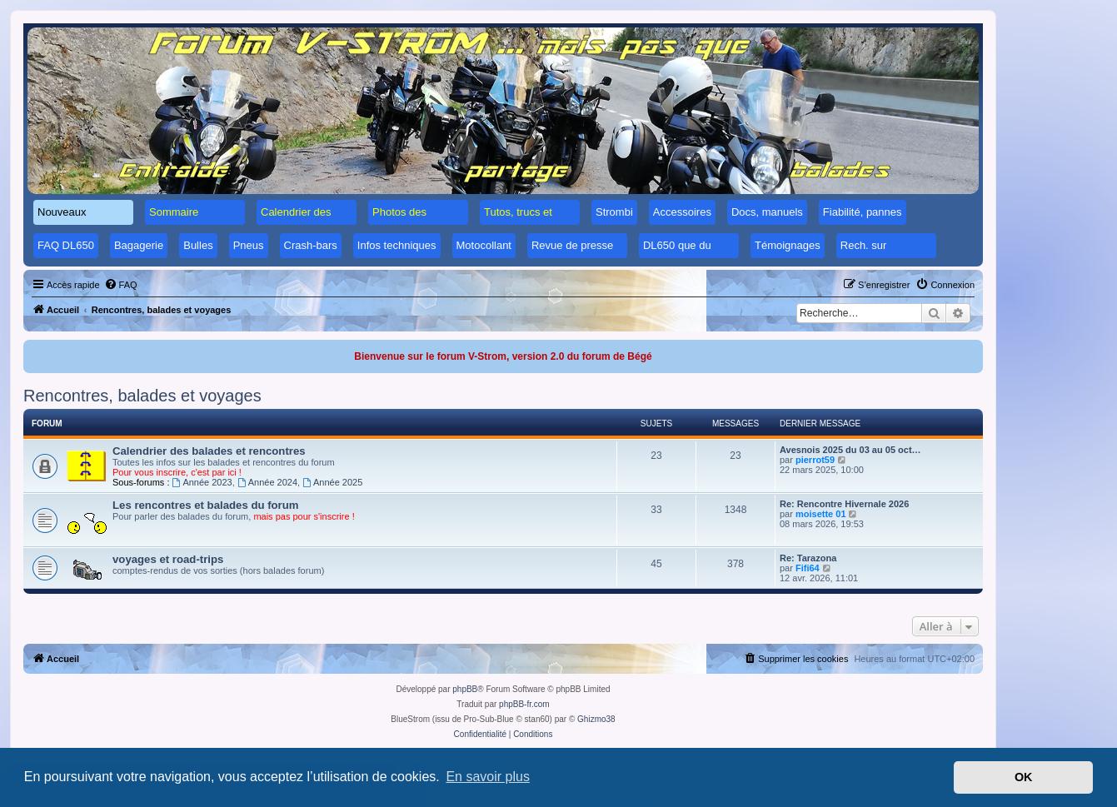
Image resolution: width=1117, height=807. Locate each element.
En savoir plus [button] (488, 777)
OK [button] (1024, 777)
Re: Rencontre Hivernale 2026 (844, 504)
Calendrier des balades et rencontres (209, 451)
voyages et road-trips (167, 559)
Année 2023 (202, 482)
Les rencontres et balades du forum (205, 505)
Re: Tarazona (808, 558)
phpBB (464, 689)
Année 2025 (332, 482)
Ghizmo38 (596, 719)
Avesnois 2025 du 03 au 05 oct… (850, 450)
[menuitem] (120, 285)
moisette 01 (820, 514)
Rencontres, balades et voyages (142, 395)
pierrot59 (815, 460)
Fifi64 (807, 568)
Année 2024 (267, 482)
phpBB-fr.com (524, 704)
